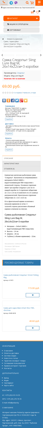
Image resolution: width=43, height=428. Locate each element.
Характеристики (11, 163)
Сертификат (8, 383)
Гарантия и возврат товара (14, 361)
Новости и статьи (11, 358)
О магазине (8, 351)
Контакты (8, 368)
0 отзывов (18, 93)
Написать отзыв (29, 93)
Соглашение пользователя (14, 363)
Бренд (6, 378)
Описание (8, 158)
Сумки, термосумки (11, 41)
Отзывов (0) (9, 169)
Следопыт (21, 73)
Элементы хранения (14, 39)
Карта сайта (9, 385)
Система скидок (10, 356)
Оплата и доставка (11, 353)
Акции (6, 380)
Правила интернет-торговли (15, 366)
